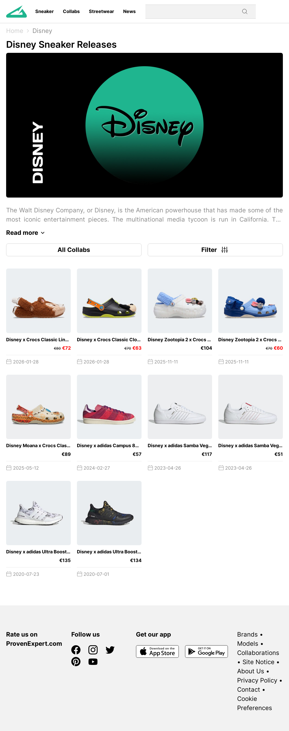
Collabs (71, 11)
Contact (248, 689)
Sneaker (44, 11)
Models (247, 643)
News (129, 11)
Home (14, 30)
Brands (247, 634)
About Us (250, 671)
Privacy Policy (257, 680)
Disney (42, 30)
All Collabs (73, 249)
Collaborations (258, 652)
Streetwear (101, 11)
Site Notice (258, 662)
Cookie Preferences (254, 703)
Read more (26, 232)
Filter (215, 249)
